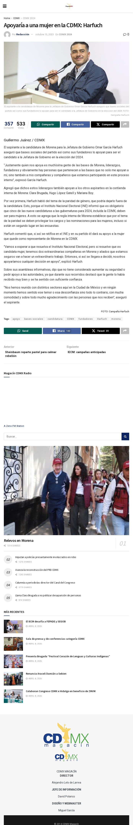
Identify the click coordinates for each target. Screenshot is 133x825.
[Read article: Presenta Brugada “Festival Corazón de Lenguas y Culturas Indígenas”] (13, 664)
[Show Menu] (5, 6)
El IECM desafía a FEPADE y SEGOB (46, 624)
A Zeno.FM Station (14, 429)
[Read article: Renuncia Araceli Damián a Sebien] (13, 682)
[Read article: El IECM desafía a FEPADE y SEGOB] (13, 629)
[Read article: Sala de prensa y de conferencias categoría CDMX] (13, 647)
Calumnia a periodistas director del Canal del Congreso (45, 585)
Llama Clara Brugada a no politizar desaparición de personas (48, 598)
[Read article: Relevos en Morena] (66, 493)
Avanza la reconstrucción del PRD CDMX (36, 572)
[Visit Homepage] (69, 6)
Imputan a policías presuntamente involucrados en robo (45, 560)
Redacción (22, 34)
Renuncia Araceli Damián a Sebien (46, 676)
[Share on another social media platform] (125, 125)
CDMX (16, 18)
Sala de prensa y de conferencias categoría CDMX (55, 642)
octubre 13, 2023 (44, 34)
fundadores (86, 319)
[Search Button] (125, 439)
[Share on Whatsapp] (45, 125)
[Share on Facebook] (75, 125)
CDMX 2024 (29, 18)
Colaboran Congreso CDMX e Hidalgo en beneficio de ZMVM (60, 694)
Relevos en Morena (18, 543)
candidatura (55, 319)
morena (116, 319)
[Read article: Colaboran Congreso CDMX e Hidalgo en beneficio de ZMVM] (13, 699)
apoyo (16, 319)
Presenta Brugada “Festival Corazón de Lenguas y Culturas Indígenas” (68, 659)
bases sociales (33, 319)
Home (7, 18)
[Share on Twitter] (105, 125)
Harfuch (102, 319)
